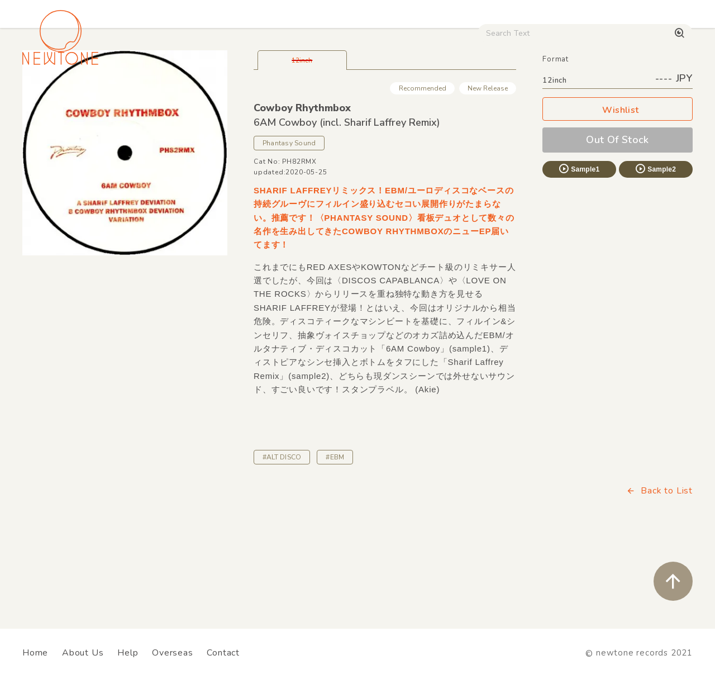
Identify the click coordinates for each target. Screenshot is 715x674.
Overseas (172, 653)
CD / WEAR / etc (406, 95)
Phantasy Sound (289, 221)
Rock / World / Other (309, 95)
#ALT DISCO (282, 535)
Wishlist (618, 188)
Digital (522, 95)
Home (35, 653)
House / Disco (57, 95)
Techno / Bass (136, 95)
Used (475, 95)
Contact (223, 653)
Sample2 (655, 247)
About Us (82, 653)
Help (127, 653)
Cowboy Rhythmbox (302, 186)
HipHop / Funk (216, 95)
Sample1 (578, 247)
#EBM (335, 535)
